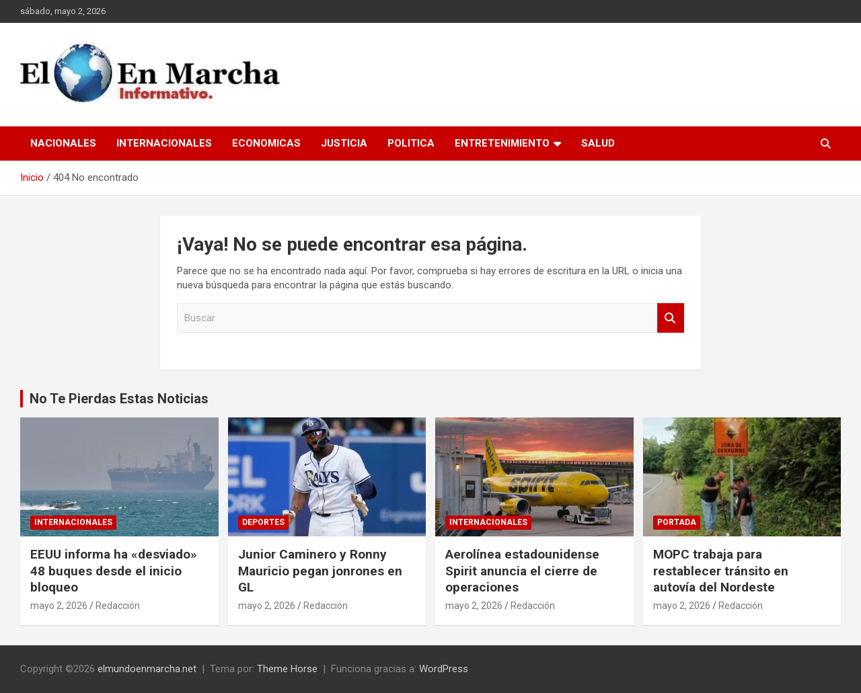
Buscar (670, 318)
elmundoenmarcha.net (147, 669)
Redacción (118, 605)
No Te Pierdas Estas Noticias (119, 399)
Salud (598, 143)
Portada (676, 522)
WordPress (443, 669)
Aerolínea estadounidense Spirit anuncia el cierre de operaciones (522, 570)
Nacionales (63, 143)
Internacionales (164, 143)
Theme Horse (287, 669)
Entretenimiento (502, 143)
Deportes (263, 522)
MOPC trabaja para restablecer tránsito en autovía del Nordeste (720, 570)
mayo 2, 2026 (58, 605)
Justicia (344, 143)
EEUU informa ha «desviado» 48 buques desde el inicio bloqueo (113, 570)
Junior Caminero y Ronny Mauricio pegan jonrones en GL (320, 570)
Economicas (266, 143)
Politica (411, 143)
